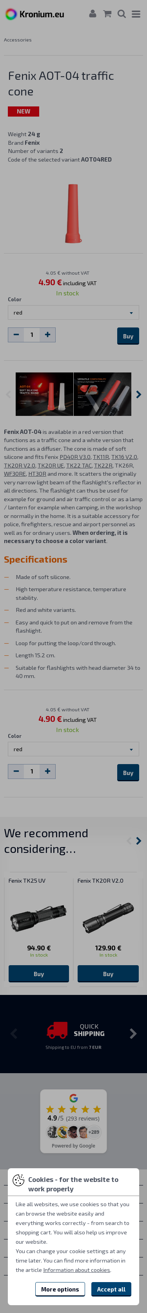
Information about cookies (76, 1269)
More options (60, 1289)
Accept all (111, 1289)
